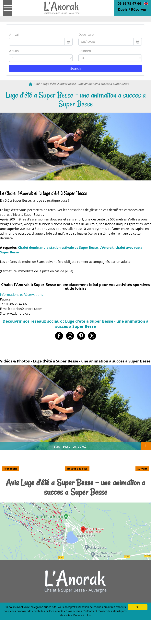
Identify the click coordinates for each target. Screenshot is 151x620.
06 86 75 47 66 (129, 3)
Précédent (10, 468)
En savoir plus (82, 615)
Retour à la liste (77, 468)
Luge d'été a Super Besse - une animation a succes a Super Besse (86, 84)
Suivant (142, 468)
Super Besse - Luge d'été (70, 446)
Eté (37, 84)
